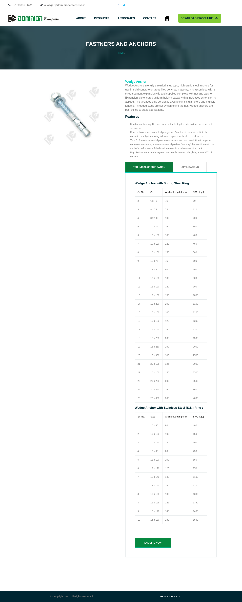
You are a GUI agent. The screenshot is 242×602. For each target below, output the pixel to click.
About (81, 18)
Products (101, 18)
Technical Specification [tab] (149, 167)
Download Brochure (199, 18)
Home (120, 53)
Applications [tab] (190, 167)
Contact (149, 18)
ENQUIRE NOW (153, 542)
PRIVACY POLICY (170, 596)
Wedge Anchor (135, 82)
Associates (126, 18)
